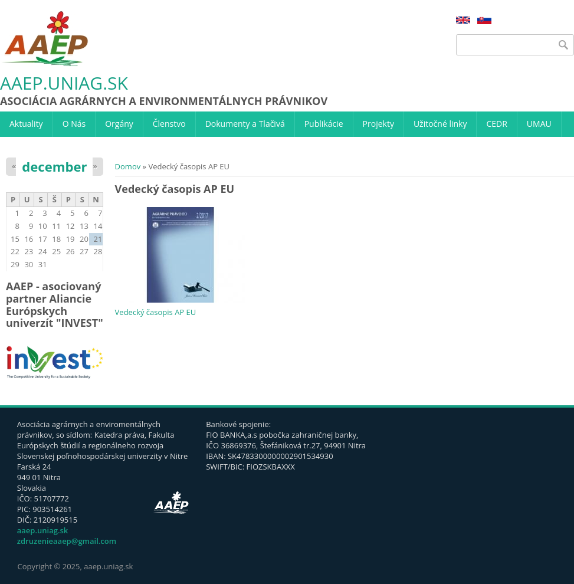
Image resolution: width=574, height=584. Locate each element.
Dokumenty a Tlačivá (245, 123)
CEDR (496, 123)
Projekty (378, 123)
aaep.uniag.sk (64, 83)
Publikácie (323, 123)
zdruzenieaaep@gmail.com (66, 541)
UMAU (539, 123)
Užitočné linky (440, 123)
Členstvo (169, 123)
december (54, 166)
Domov (128, 166)
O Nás (74, 123)
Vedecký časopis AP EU (155, 312)
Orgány (119, 123)
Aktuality (26, 123)
